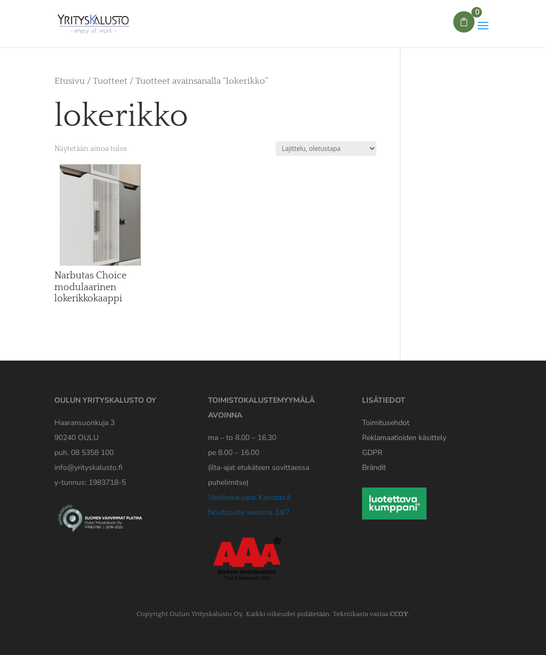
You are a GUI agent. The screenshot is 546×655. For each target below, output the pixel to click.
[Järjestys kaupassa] (326, 148)
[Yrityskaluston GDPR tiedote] (372, 453)
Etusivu (69, 81)
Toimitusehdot (386, 423)
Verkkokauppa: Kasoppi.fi (249, 497)
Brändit (374, 467)
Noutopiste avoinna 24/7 (249, 512)
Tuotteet (110, 81)
